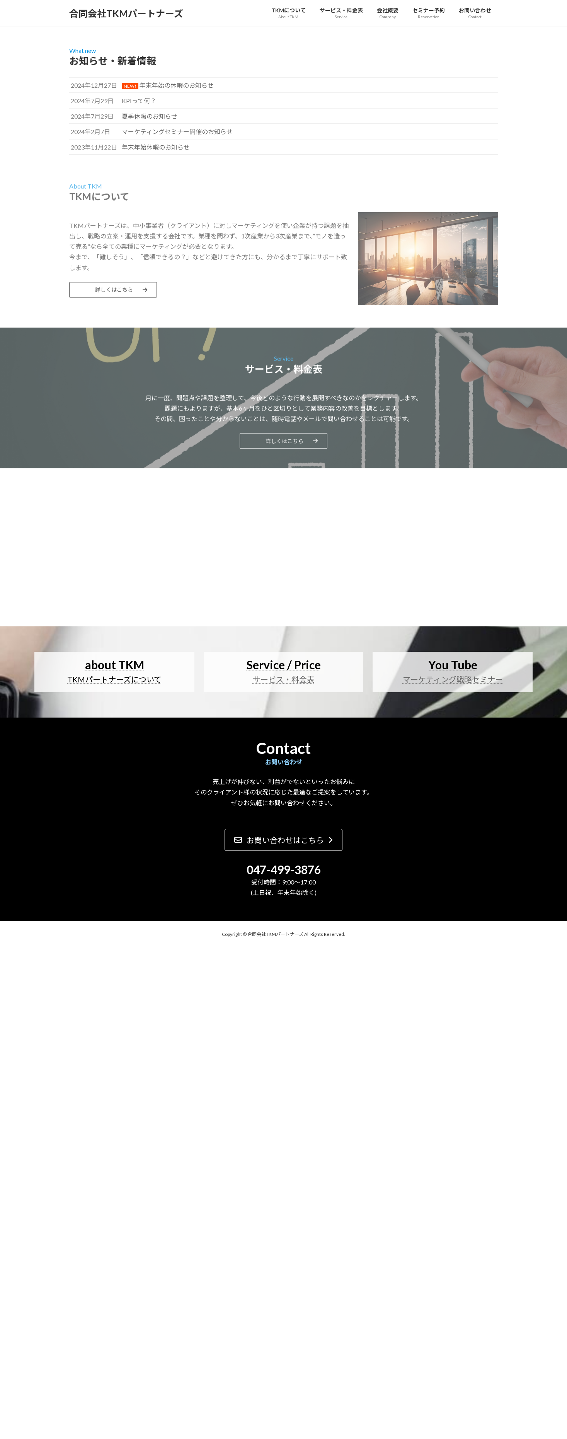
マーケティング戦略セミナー (453, 860)
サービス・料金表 (284, 860)
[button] (113, 475)
